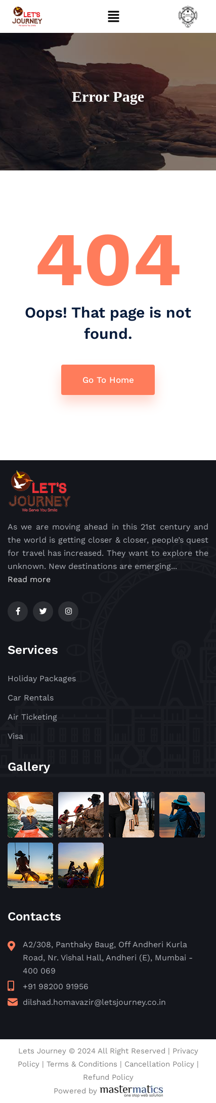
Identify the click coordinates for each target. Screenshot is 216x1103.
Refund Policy (108, 1077)
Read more (29, 579)
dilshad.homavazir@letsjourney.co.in (94, 1002)
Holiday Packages (42, 678)
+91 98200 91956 (56, 986)
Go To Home (108, 380)
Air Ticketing (32, 717)
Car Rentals (31, 697)
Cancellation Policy (159, 1064)
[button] (113, 16)
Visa (15, 736)
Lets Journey (42, 1050)
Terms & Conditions (82, 1064)
